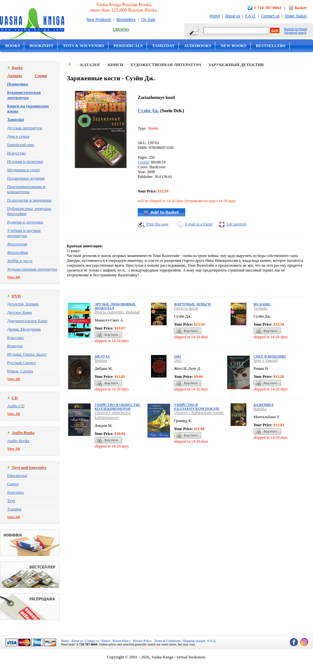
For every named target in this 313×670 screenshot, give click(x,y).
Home (214, 16)
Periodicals (128, 45)
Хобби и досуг (20, 260)
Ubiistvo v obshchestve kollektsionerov (113, 415)
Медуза (102, 356)
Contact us (270, 16)
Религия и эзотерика (25, 222)
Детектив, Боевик (22, 303)
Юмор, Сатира (20, 371)
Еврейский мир (20, 144)
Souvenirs (15, 492)
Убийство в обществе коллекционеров (117, 406)
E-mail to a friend (198, 224)
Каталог (90, 64)
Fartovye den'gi (186, 308)
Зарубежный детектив (236, 64)
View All (13, 277)
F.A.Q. (250, 16)
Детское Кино (19, 312)
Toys (11, 500)
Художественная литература (32, 269)
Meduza (101, 360)
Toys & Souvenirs (83, 45)
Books (12, 45)
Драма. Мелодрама (24, 329)
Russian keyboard (295, 29)
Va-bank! (261, 308)
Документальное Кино (27, 320)
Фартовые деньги (192, 304)
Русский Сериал (21, 362)
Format (143, 162)
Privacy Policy (142, 641)
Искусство (16, 153)
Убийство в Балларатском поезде (196, 406)
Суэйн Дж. (148, 110)
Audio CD (16, 405)
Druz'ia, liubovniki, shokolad (117, 312)
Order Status (296, 16)
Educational (17, 475)
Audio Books (18, 440)
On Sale (148, 19)
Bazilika (260, 409)
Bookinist (41, 45)
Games (13, 483)
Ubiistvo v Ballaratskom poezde (199, 412)
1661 (177, 356)
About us (232, 16)
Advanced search (295, 32)
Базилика (264, 405)
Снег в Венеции (270, 356)
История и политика (25, 161)
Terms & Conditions (167, 641)
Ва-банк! (262, 304)
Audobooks (197, 45)
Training (14, 509)
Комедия (15, 345)
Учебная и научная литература (24, 233)
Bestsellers (126, 19)
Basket (300, 7)
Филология (17, 243)
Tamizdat (163, 45)
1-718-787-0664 (267, 7)
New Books (233, 45)
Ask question (236, 224)
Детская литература (24, 127)
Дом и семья (18, 136)
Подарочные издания (26, 178)
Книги (115, 64)
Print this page (157, 224)
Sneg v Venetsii (266, 360)
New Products (99, 19)
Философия (17, 252)
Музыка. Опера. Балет (26, 354)
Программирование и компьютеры (26, 189)
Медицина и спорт (23, 169)
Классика (15, 337)
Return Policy (121, 641)
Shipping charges (194, 641)
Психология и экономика (29, 200)
